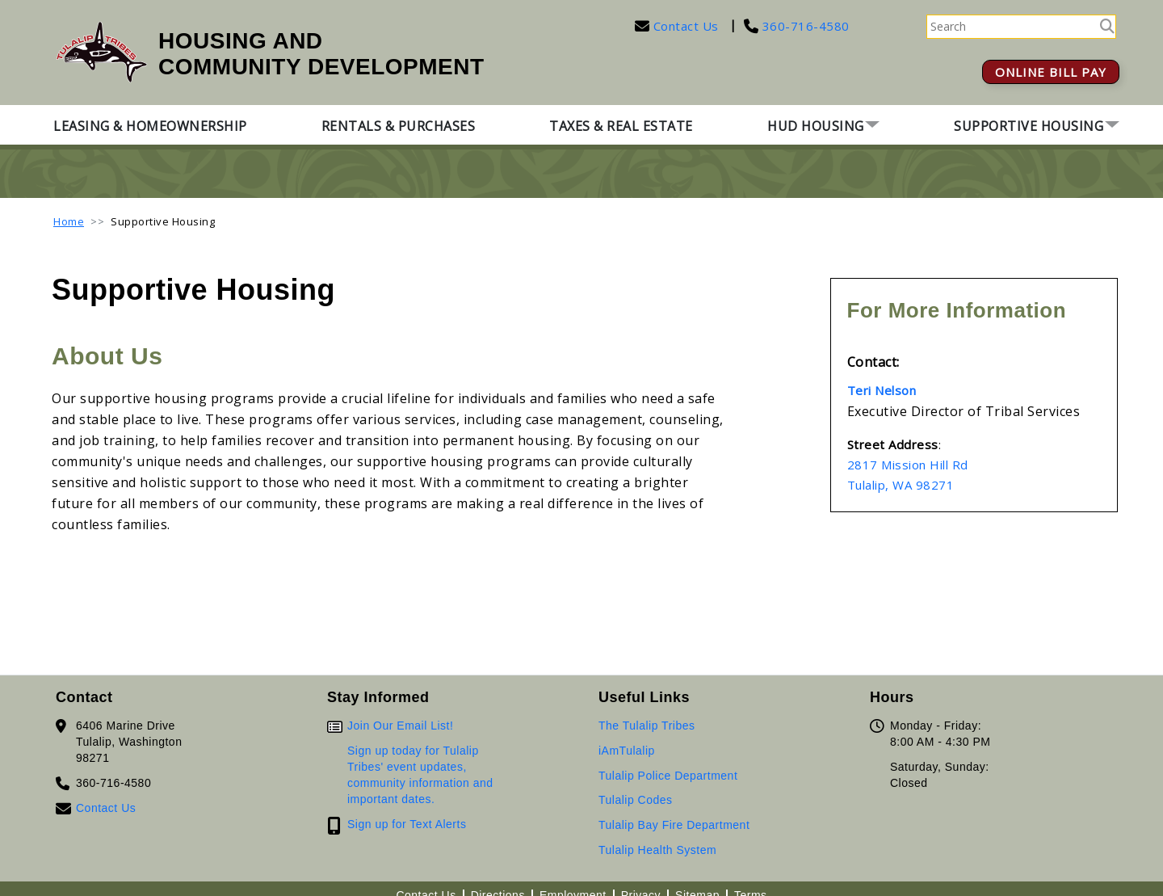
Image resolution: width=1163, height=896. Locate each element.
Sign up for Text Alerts (406, 824)
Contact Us (686, 26)
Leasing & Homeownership (150, 126)
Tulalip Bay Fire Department (673, 824)
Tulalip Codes (635, 799)
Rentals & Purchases (398, 126)
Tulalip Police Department (667, 775)
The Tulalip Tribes (646, 725)
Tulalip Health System (657, 849)
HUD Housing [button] (815, 126)
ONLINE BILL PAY (1050, 72)
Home (68, 221)
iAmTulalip (626, 750)
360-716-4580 (804, 26)
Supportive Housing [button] (1028, 126)
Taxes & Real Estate (621, 126)
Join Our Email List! (400, 725)
